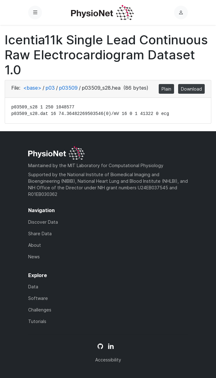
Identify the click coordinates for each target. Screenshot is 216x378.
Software (38, 298)
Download (191, 89)
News (34, 256)
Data (33, 286)
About (34, 245)
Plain (166, 89)
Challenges (39, 309)
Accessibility (108, 359)
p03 (50, 88)
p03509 (68, 88)
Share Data (40, 233)
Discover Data (43, 222)
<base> (32, 88)
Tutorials (37, 321)
